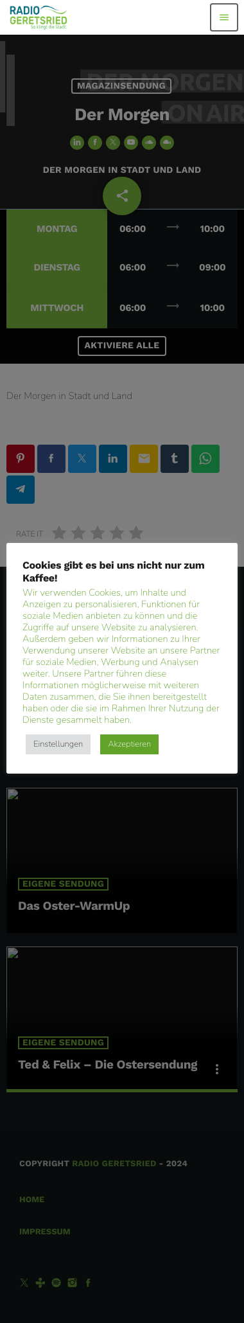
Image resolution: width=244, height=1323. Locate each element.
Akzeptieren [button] (129, 744)
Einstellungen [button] (58, 744)
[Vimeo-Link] (39, 17)
